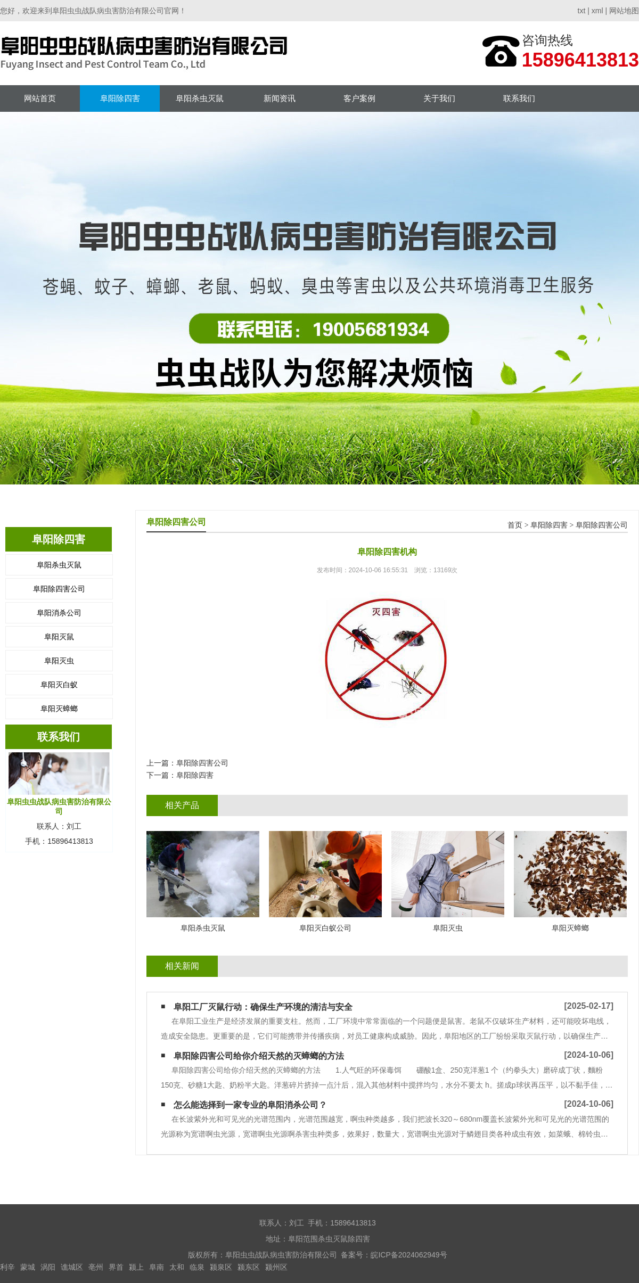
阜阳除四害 (120, 98)
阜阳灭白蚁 (59, 684)
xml (597, 10)
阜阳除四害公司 (59, 589)
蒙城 (27, 1267)
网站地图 (624, 10)
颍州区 (276, 1267)
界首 (116, 1267)
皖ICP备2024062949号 (409, 1255)
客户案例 (359, 98)
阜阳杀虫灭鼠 (200, 98)
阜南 (156, 1267)
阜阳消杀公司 (59, 612)
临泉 (197, 1267)
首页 (514, 525)
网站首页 (40, 98)
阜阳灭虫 (59, 660)
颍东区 (248, 1267)
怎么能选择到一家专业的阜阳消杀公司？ (250, 1104)
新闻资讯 (280, 98)
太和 (176, 1267)
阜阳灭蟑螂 (59, 708)
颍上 (136, 1267)
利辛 (7, 1267)
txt (582, 10)
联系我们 (519, 98)
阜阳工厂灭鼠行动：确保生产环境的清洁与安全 (263, 1006)
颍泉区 (221, 1267)
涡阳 (47, 1267)
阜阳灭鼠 (59, 636)
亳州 (95, 1267)
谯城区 (72, 1267)
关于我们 (439, 98)
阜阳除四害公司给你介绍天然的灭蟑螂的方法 (259, 1055)
